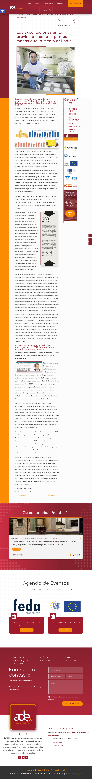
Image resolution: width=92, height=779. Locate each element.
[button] (2, 11)
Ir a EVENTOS (26, 630)
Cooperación (46, 10)
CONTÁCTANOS (75, 3)
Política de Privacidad (58, 770)
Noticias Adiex (25, 14)
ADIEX (37, 3)
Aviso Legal (30, 770)
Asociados (61, 3)
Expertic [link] (79, 774)
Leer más (70, 213)
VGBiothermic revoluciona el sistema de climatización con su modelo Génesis (70, 200)
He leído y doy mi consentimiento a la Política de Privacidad (63, 698)
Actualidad (48, 3)
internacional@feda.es (72, 661)
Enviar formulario (72, 703)
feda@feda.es (57, 742)
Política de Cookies (43, 770)
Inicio (29, 3)
